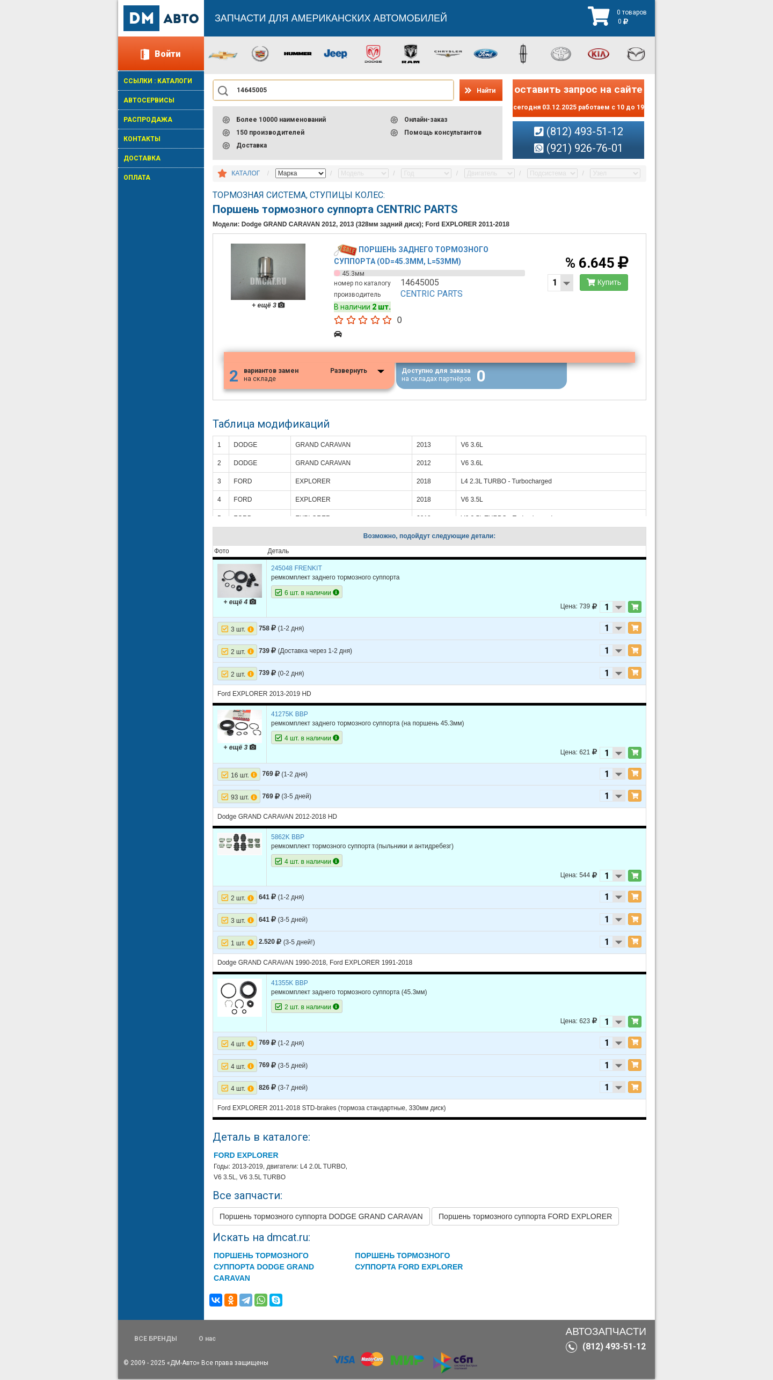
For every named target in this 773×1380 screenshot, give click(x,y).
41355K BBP (289, 983)
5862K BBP (287, 838)
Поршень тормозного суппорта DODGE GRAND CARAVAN (321, 1217)
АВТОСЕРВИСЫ (148, 100)
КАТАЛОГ (245, 173)
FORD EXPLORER (246, 1156)
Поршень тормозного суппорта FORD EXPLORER (525, 1217)
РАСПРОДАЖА (147, 119)
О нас (207, 1340)
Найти (486, 90)
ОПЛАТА (136, 177)
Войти (167, 54)
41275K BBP (289, 714)
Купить (603, 283)
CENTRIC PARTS (432, 295)
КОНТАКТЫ (142, 139)
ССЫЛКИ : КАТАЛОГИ (157, 81)
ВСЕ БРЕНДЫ (155, 1340)
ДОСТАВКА (142, 158)
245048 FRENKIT (296, 569)
